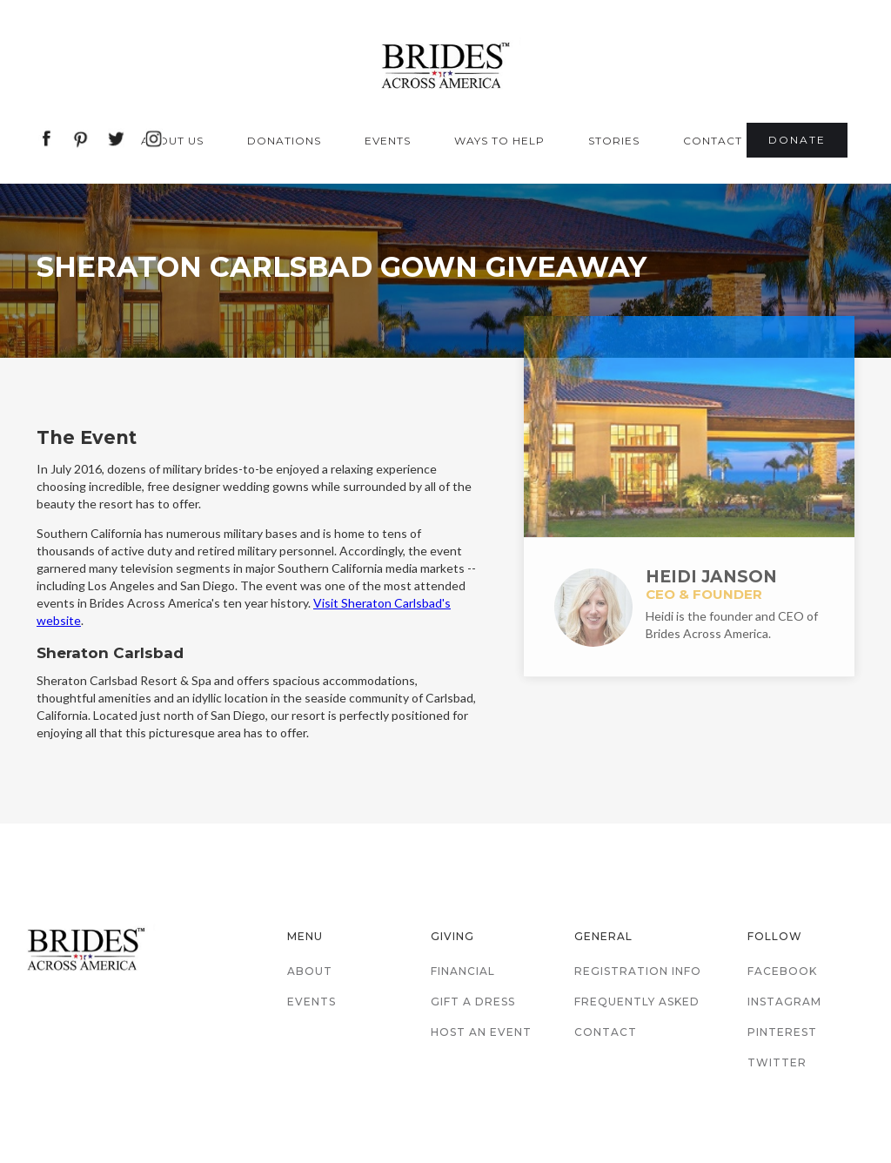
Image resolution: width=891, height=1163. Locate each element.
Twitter (777, 1062)
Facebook (782, 971)
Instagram (784, 1001)
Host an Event (481, 1032)
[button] (177, 141)
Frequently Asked (637, 1001)
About (309, 971)
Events (311, 1001)
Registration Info (637, 971)
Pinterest (782, 1032)
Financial (463, 971)
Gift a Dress (473, 1001)
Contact (605, 1032)
